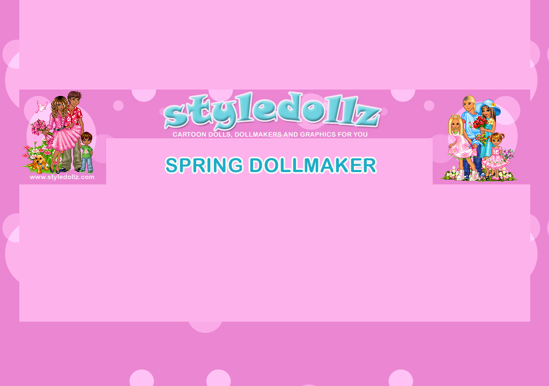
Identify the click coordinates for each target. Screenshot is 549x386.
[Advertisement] (274, 208)
